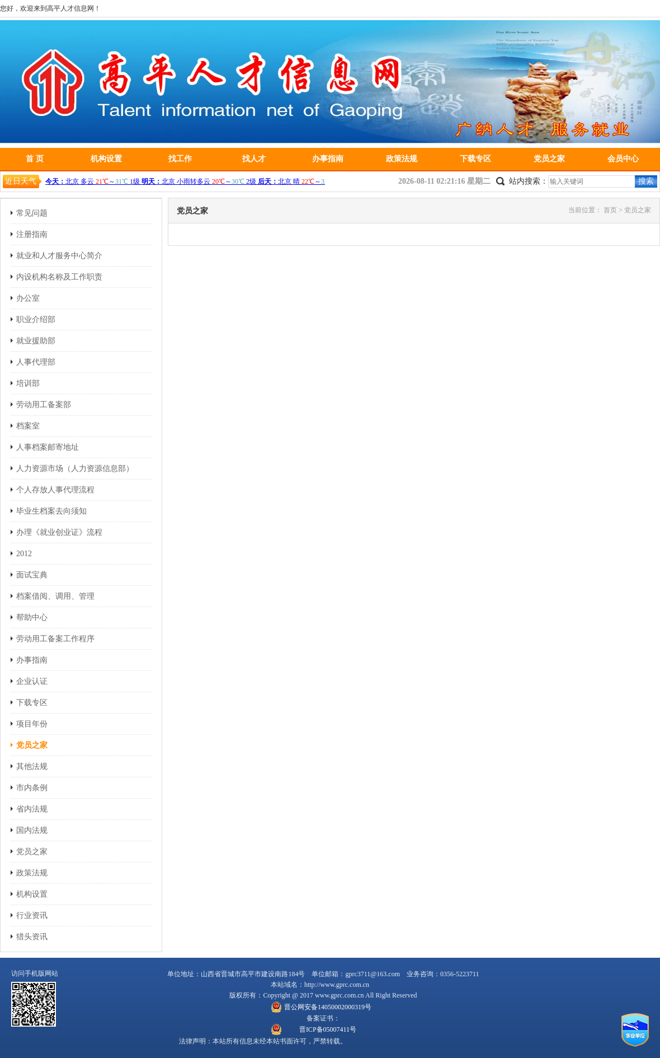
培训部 (28, 383)
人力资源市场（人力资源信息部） (75, 468)
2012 (24, 553)
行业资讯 (32, 915)
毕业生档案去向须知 (51, 511)
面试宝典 (32, 575)
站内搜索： (528, 181)
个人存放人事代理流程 (55, 490)
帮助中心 (32, 617)
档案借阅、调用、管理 (55, 596)
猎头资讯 (32, 937)
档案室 (28, 426)
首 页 (35, 159)
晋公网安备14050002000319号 (327, 1007)
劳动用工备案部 (43, 404)
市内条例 (32, 788)
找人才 (254, 159)
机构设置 (106, 159)
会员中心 (623, 159)
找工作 (180, 159)
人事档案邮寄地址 (47, 447)
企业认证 (32, 681)
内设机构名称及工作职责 (59, 277)
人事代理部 (35, 362)
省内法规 (32, 809)
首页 (610, 210)
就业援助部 (35, 341)
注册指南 (32, 234)
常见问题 (32, 213)
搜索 (646, 181)
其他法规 (32, 766)
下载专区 (475, 159)
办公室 (28, 298)
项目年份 (32, 724)
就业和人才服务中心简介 (59, 255)
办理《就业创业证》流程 (59, 532)
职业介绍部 (35, 319)
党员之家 (549, 159)
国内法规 (32, 830)
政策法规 (401, 159)
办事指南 (327, 159)
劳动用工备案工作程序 (55, 639)
